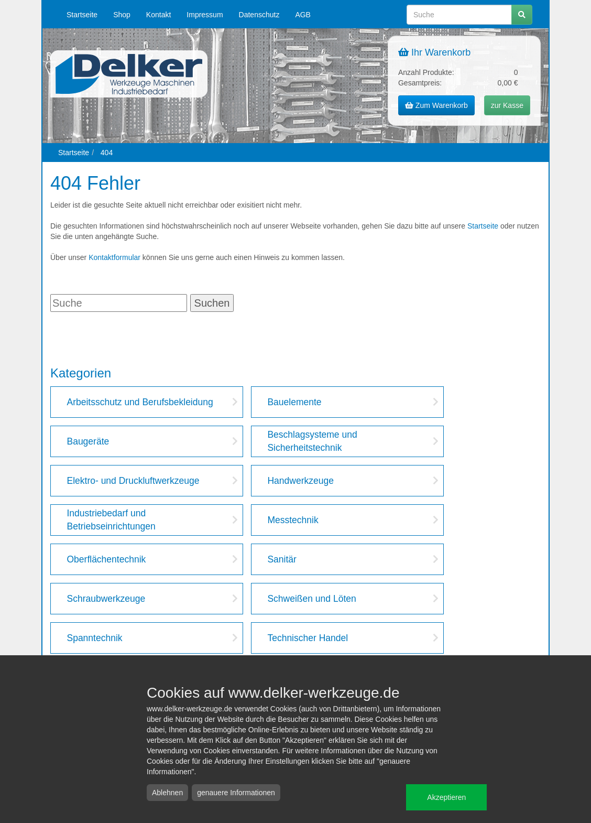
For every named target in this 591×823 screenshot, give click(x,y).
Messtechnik (292, 520)
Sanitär (281, 559)
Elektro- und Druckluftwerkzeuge (133, 480)
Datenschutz (259, 14)
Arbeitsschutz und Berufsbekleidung (140, 402)
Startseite (82, 14)
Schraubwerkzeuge (106, 598)
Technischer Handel (307, 638)
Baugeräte (88, 441)
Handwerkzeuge (300, 480)
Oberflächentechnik (106, 559)
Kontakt (158, 14)
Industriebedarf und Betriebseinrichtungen (111, 520)
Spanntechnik (94, 638)
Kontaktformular (114, 257)
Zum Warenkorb (436, 105)
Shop (121, 14)
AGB (303, 14)
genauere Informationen (236, 792)
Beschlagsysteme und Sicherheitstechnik (312, 441)
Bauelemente (294, 402)
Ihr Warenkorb (434, 52)
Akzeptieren (446, 797)
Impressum (205, 14)
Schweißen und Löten (311, 598)
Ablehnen (167, 792)
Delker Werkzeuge (128, 74)
